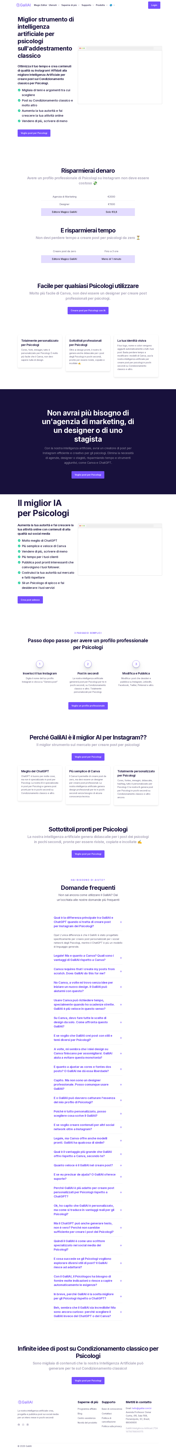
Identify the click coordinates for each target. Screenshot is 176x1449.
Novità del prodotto (87, 1422)
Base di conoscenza (112, 1409)
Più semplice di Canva (84, 771)
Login (154, 5)
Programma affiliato (87, 1409)
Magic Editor (40, 5)
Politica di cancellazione (109, 1420)
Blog (80, 1413)
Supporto (86, 5)
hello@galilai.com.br (142, 1408)
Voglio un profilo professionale (88, 705)
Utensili (53, 5)
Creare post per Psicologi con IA (88, 310)
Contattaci (107, 1413)
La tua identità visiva (131, 340)
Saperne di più (69, 5)
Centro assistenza (86, 1418)
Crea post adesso (30, 600)
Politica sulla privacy (112, 1426)
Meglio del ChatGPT (35, 771)
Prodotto (100, 5)
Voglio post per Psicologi (34, 133)
